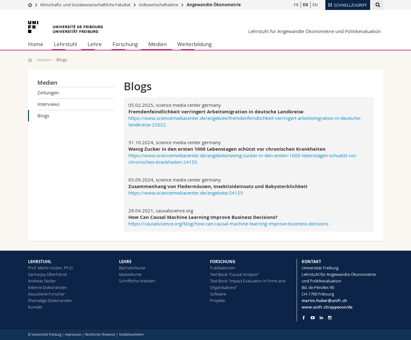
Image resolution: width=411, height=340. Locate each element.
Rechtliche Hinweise (100, 335)
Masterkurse (130, 274)
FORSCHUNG (222, 261)
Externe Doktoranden (47, 287)
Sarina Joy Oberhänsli (47, 274)
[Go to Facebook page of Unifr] (304, 317)
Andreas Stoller (42, 281)
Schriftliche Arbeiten (137, 281)
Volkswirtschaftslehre (158, 4)
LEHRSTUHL (39, 261)
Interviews (48, 104)
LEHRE (125, 261)
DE (305, 4)
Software (218, 294)
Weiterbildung (194, 44)
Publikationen (222, 268)
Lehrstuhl (65, 44)
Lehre (95, 44)
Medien (157, 44)
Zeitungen (48, 92)
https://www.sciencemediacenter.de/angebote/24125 (185, 193)
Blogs (43, 115)
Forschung (125, 44)
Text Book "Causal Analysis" (234, 274)
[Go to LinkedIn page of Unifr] (321, 318)
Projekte (217, 300)
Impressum (73, 335)
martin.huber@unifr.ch (324, 300)
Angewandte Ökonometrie (214, 4)
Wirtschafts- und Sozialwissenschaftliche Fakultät (85, 4)
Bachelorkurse (132, 268)
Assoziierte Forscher (46, 294)
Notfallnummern (131, 335)
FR (296, 4)
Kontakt (35, 307)
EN (315, 4)
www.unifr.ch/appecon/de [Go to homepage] (327, 307)
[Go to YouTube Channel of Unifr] (313, 318)
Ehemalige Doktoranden (50, 300)
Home (35, 44)
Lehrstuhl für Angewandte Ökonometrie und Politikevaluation (314, 31)
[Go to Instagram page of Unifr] (330, 318)
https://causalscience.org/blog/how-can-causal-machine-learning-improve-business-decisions (228, 223)
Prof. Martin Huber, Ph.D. (50, 268)
